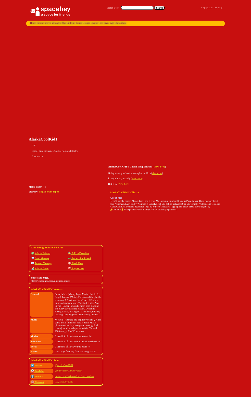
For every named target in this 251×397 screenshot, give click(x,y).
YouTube (37, 371)
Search (159, 7)
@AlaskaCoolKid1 (64, 365)
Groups (86, 23)
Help (203, 7)
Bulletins (71, 23)
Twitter (36, 365)
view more (157, 173)
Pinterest (37, 382)
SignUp (218, 7)
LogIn (210, 7)
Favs (101, 23)
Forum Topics (52, 191)
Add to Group (40, 268)
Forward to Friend (79, 258)
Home (33, 23)
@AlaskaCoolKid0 (64, 381)
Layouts (94, 23)
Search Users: (113, 7)
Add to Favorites (78, 253)
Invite (107, 23)
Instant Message (41, 263)
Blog (64, 23)
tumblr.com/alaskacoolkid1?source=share (74, 376)
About (123, 23)
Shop (117, 23)
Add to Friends (40, 253)
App (112, 23)
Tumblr (37, 376)
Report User (76, 268)
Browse (40, 23)
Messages (56, 23)
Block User (75, 263)
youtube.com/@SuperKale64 (68, 370)
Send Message (40, 258)
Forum (79, 23)
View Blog (159, 166)
